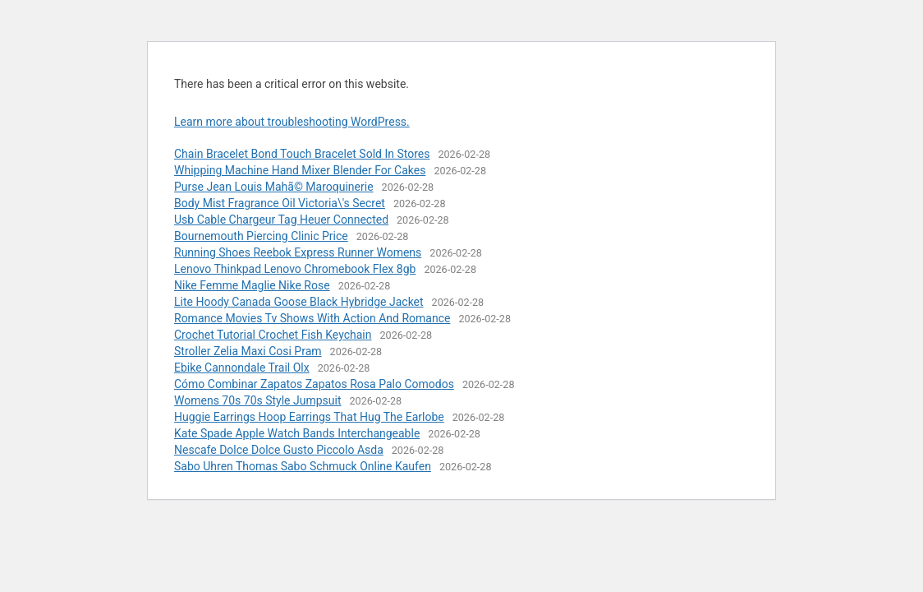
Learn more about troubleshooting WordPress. (292, 121)
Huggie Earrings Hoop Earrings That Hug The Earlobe (309, 416)
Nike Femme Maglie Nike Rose (252, 285)
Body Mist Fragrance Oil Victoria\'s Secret (279, 203)
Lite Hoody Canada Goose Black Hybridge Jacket (299, 301)
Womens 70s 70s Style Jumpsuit (258, 400)
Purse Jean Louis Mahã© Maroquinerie (274, 186)
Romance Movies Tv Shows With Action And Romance (312, 318)
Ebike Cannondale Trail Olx (242, 367)
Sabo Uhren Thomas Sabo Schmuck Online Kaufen (302, 466)
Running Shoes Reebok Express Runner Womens (297, 252)
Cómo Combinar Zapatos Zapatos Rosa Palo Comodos (314, 384)
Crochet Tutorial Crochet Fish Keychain (272, 334)
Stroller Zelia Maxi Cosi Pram (248, 351)
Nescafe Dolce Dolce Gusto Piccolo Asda (278, 449)
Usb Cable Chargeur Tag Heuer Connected (281, 219)
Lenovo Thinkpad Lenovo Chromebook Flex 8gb (295, 268)
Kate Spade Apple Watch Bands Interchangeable (297, 433)
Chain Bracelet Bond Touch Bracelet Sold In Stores (301, 153)
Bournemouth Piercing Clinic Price (261, 236)
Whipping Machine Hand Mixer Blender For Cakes (299, 170)
